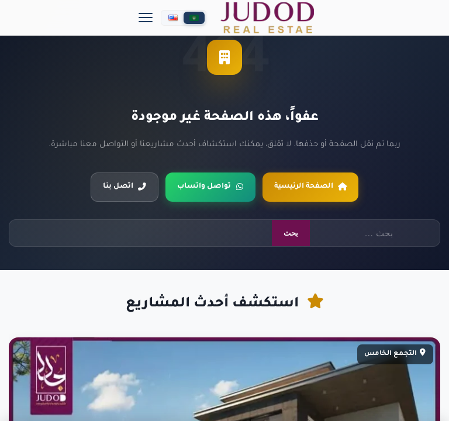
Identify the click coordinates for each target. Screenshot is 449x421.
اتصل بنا (124, 186)
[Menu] (145, 17)
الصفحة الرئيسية (310, 186)
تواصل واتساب (210, 186)
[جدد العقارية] (267, 17)
